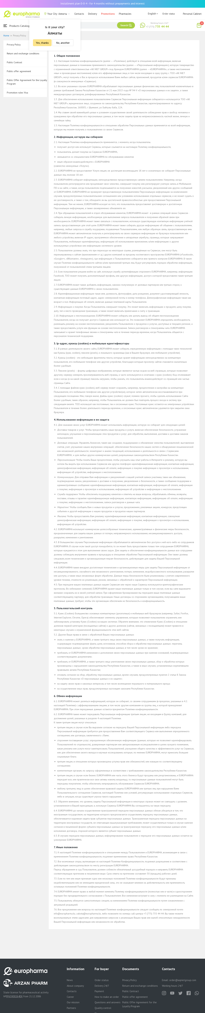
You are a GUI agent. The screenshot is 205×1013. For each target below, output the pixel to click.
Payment (99, 991)
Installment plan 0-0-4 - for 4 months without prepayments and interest (102, 3)
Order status (168, 13)
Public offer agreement (19, 71)
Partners (71, 1008)
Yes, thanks (42, 42)
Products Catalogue (17, 26)
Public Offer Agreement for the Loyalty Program (27, 82)
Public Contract (14, 62)
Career (70, 996)
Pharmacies (125, 13)
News (70, 980)
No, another (63, 42)
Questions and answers (107, 1002)
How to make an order (107, 996)
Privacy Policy (14, 44)
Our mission (73, 1002)
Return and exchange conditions (23, 53)
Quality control (103, 1008)
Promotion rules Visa (17, 92)
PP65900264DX (14, 996)
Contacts (79, 13)
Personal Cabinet (192, 13)
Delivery (92, 13)
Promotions (108, 13)
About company (75, 985)
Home (6, 35)
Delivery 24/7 (102, 985)
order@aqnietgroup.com (182, 980)
